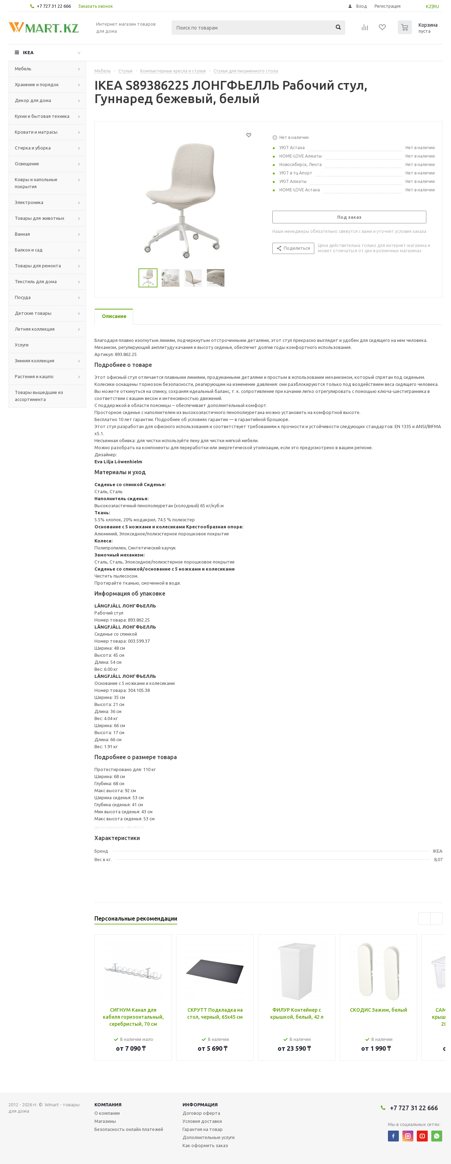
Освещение (27, 163)
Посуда (23, 297)
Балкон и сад (29, 249)
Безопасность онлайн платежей (128, 1129)
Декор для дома (33, 100)
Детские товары (33, 313)
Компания (108, 1104)
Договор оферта (201, 1113)
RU (436, 6)
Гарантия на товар (203, 1129)
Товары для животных (39, 218)
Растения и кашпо (34, 376)
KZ (429, 6)
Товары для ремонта (38, 265)
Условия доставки (202, 1121)
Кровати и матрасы (36, 131)
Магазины (105, 1121)
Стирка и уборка (33, 147)
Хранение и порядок (37, 84)
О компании (107, 1113)
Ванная (22, 233)
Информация (200, 1104)
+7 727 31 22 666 (54, 6)
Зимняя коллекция (34, 360)
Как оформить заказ (205, 1145)
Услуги (22, 344)
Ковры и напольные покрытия (36, 183)
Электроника (29, 202)
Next (233, 278)
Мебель (23, 68)
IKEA (28, 52)
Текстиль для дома (36, 281)
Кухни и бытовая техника (42, 116)
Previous (130, 278)
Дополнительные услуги (209, 1137)
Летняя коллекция (35, 328)
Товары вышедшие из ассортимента (39, 396)
